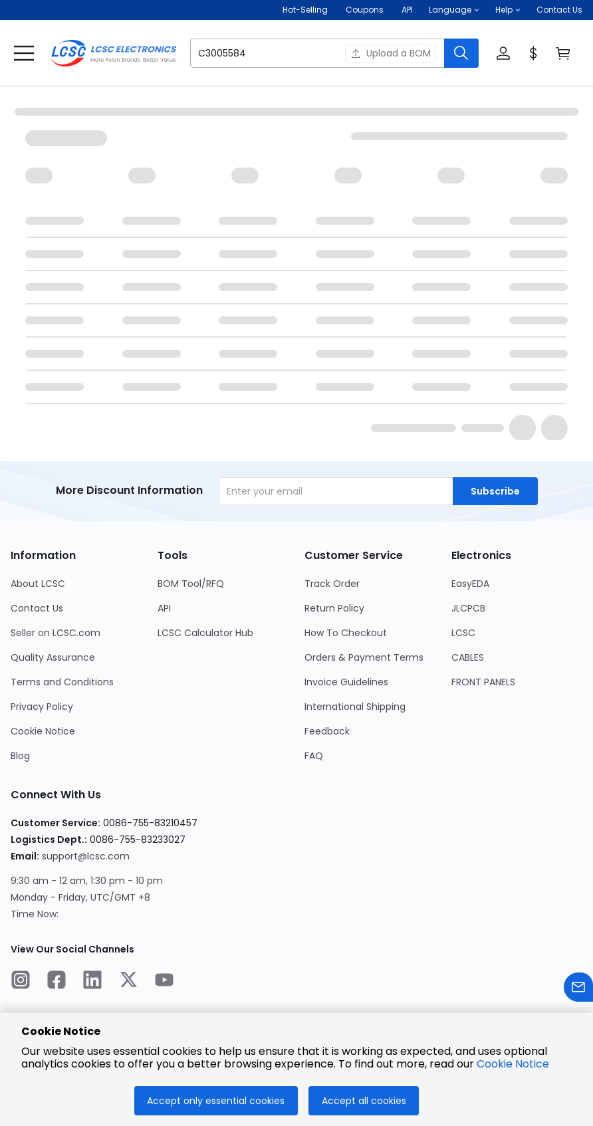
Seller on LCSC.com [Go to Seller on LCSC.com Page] (55, 632)
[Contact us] (578, 989)
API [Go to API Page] (164, 608)
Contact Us (559, 9)
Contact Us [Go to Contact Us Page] (37, 608)
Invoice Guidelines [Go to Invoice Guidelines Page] (346, 682)
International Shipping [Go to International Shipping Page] (355, 706)
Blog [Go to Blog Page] (20, 755)
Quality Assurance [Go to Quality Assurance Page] (53, 657)
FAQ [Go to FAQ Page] (313, 755)
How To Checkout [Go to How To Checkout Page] (345, 632)
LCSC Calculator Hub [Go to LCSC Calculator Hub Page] (205, 632)
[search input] (259, 53)
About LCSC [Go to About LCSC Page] (38, 583)
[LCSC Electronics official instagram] (21, 982)
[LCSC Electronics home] (114, 53)
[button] (454, 10)
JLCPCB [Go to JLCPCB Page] (468, 608)
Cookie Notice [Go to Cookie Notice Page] (43, 731)
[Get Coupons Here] (365, 10)
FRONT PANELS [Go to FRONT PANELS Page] (483, 682)
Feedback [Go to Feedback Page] (327, 731)
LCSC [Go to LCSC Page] (463, 632)
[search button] (461, 53)
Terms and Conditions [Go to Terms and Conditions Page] (62, 682)
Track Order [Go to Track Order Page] (332, 583)
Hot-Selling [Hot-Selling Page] (306, 9)
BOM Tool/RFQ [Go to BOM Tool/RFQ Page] (191, 583)
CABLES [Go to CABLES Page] (467, 657)
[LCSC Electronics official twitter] (128, 982)
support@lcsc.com (86, 856)
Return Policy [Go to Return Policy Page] (334, 608)
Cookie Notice (513, 1063)
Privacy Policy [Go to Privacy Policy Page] (42, 706)
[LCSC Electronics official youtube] (164, 982)
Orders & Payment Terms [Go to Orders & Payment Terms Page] (363, 657)
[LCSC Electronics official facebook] (56, 982)
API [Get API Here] (407, 9)
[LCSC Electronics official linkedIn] (92, 982)
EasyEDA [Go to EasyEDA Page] (470, 583)
